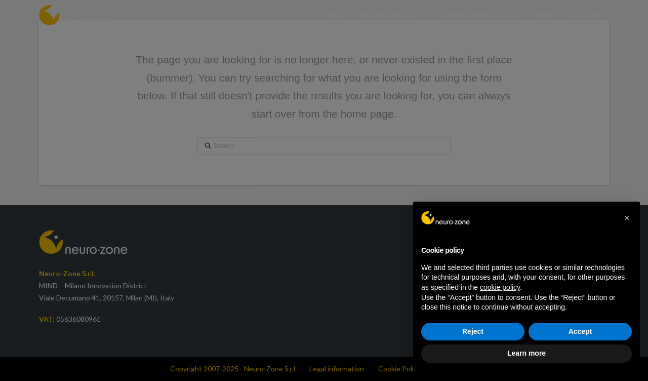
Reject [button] (472, 331)
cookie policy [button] (500, 287)
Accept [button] (580, 331)
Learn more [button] (526, 353)
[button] (627, 218)
